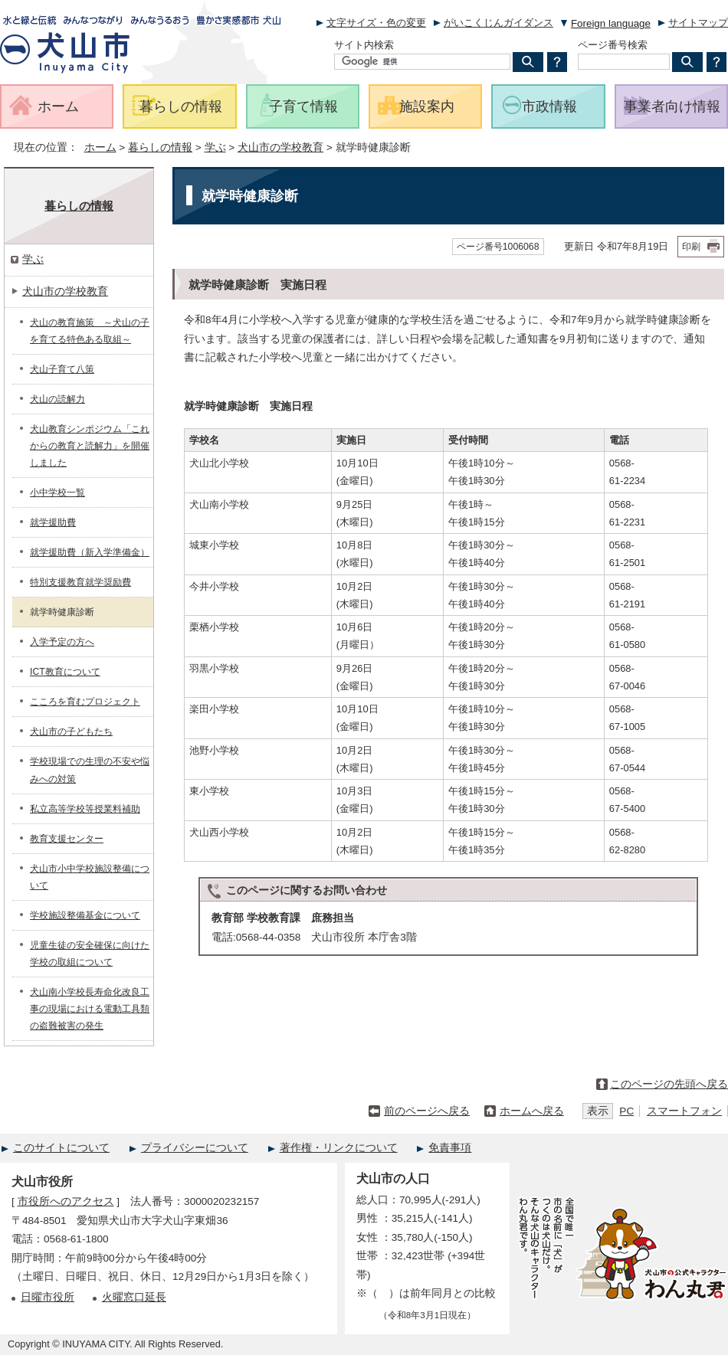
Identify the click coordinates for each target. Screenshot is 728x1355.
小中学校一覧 (57, 492)
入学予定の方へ (62, 642)
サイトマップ (698, 22)
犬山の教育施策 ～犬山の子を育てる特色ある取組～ (89, 331)
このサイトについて (61, 1148)
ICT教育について (65, 671)
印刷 (691, 246)
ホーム (100, 147)
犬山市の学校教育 (280, 147)
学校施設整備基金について (85, 915)
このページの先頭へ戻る (669, 1084)
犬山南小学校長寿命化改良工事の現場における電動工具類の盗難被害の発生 (89, 1009)
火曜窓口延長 (134, 1297)
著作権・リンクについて (339, 1148)
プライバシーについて (194, 1148)
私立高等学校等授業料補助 (85, 809)
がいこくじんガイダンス (498, 22)
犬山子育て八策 (62, 369)
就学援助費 (53, 522)
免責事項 (449, 1148)
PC (626, 1111)
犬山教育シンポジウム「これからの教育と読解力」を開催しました (89, 446)
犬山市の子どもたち (71, 731)
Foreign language (611, 23)
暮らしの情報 (160, 147)
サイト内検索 (364, 45)
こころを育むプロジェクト (85, 701)
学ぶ (215, 147)
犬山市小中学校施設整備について (89, 877)
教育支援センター (66, 838)
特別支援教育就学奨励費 (80, 582)
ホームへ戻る (532, 1111)
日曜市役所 (47, 1297)
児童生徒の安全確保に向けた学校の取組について (89, 953)
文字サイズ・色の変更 (376, 22)
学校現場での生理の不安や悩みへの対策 (89, 770)
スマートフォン (684, 1111)
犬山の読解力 (57, 399)
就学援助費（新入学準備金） (89, 552)
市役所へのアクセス (66, 1201)
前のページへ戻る (427, 1111)
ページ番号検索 (613, 45)
